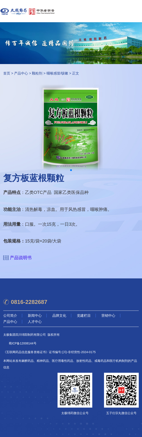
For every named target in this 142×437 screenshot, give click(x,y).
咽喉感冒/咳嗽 (57, 73)
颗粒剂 (37, 73)
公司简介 (10, 315)
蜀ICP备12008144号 (22, 343)
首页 (6, 73)
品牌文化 (59, 315)
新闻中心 (35, 315)
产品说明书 (20, 257)
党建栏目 (84, 315)
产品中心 (21, 73)
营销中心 (108, 315)
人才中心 (35, 322)
